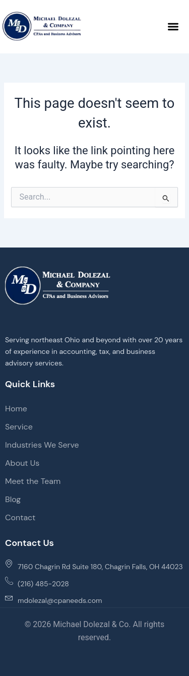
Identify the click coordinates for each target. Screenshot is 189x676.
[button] (173, 26)
